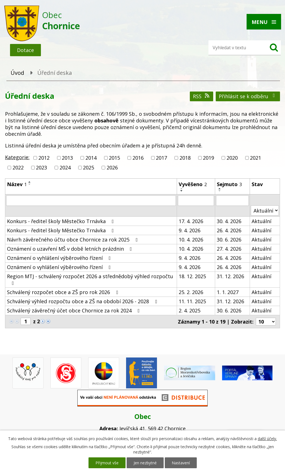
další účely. (267, 438)
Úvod (17, 73)
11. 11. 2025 (192, 301)
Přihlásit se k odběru (248, 96)
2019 (208, 157)
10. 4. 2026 (191, 239)
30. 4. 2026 (229, 221)
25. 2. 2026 (191, 292)
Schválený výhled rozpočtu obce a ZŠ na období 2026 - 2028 (83, 301)
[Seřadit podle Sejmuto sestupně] (220, 191)
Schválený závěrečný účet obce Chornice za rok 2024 (74, 310)
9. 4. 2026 (189, 230)
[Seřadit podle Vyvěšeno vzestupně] (182, 189)
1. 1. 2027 (228, 292)
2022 (18, 167)
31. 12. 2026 (230, 276)
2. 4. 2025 (189, 310)
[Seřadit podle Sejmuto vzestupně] (220, 189)
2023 (41, 167)
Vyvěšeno (193, 184)
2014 (91, 157)
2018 (185, 157)
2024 (65, 167)
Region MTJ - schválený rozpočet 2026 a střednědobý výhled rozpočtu (90, 279)
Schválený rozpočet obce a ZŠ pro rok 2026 (63, 292)
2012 (44, 157)
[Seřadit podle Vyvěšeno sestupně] (182, 191)
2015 (114, 157)
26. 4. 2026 (229, 230)
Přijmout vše (107, 462)
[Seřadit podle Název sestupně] (30, 184)
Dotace (25, 50)
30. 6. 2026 (229, 239)
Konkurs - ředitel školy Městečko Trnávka (61, 221)
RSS (201, 96)
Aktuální (261, 221)
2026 (112, 167)
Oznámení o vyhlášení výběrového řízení (60, 258)
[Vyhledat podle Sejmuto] (232, 200)
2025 (88, 167)
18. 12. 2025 (192, 276)
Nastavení (181, 462)
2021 (255, 157)
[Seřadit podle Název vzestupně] (30, 182)
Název (17, 184)
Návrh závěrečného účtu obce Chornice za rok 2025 (73, 239)
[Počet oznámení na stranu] (266, 321)
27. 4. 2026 (229, 248)
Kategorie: (17, 157)
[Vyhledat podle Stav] (265, 210)
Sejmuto (229, 184)
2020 (232, 157)
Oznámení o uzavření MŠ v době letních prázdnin (70, 248)
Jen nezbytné (145, 462)
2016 (138, 157)
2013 (67, 157)
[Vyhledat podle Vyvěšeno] (196, 200)
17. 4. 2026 (191, 221)
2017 (161, 157)
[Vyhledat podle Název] (91, 200)
